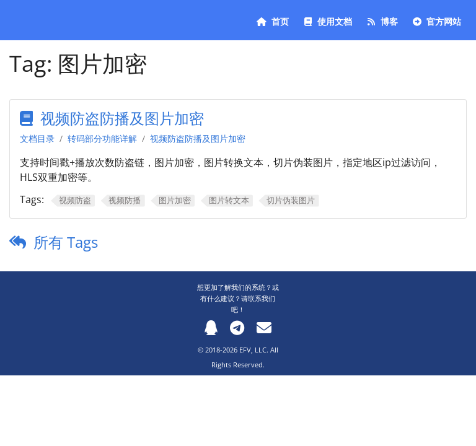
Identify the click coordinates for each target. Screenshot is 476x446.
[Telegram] (237, 327)
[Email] (264, 327)
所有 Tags (65, 242)
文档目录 (37, 138)
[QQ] (211, 327)
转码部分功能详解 (102, 138)
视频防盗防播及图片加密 (122, 118)
